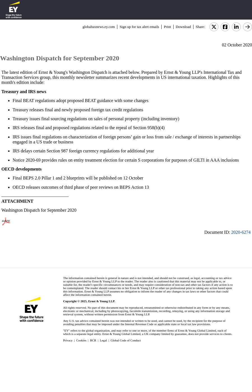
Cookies (81, 340)
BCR (93, 340)
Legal (103, 340)
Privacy (68, 340)
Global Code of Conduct (126, 340)
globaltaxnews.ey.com (99, 27)
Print (167, 27)
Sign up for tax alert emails (139, 27)
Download (183, 27)
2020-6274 (241, 232)
